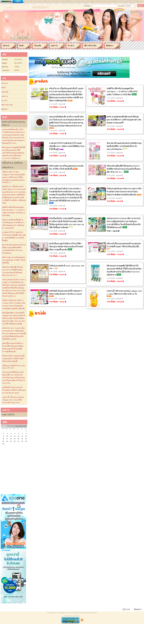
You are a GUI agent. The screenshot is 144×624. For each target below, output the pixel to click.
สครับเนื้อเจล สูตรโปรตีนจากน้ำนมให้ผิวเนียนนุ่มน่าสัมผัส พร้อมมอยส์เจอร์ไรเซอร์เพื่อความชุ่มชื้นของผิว (12, 347)
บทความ (4, 96)
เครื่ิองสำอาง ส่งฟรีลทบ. (12, 163)
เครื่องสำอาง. (8, 167)
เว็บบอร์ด (4, 92)
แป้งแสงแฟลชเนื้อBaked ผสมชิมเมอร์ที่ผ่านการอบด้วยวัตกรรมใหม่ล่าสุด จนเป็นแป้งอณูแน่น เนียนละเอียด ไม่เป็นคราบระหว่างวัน (13, 377)
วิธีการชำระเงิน (7, 105)
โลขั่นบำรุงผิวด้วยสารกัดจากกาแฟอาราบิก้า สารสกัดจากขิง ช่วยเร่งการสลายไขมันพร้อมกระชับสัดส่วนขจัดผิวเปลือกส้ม (13, 304)
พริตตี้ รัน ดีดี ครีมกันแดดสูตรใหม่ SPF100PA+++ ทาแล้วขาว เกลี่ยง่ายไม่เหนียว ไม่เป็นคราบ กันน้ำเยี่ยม (13, 211)
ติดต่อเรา (4, 109)
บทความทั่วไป (8, 415)
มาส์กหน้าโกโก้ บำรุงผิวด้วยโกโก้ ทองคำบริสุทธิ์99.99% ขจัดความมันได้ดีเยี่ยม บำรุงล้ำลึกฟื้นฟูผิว (14, 236)
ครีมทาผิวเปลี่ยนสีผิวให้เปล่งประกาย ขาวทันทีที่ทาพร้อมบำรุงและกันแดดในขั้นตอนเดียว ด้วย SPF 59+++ (12, 271)
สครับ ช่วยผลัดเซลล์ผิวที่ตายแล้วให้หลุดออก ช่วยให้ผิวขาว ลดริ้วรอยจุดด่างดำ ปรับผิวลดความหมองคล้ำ (13, 224)
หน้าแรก (4, 83)
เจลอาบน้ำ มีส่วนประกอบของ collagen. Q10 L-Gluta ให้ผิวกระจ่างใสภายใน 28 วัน (13, 400)
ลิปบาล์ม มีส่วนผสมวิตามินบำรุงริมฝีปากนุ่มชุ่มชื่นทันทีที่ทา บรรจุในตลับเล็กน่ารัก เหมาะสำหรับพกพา (14, 249)
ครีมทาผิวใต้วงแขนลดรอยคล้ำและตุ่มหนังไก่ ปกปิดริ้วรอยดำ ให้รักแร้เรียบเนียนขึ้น (13, 358)
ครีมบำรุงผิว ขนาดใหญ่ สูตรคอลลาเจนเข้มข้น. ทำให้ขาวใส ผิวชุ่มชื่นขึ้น (14, 260)
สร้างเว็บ (12, 1)
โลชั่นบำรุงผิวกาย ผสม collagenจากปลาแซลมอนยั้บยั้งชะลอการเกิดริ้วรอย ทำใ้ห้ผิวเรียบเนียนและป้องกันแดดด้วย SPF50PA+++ (13, 177)
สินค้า (3, 88)
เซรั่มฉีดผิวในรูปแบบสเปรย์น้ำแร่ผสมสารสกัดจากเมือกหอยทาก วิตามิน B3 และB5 (13, 390)
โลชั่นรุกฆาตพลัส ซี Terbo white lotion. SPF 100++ (13, 367)
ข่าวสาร (4, 101)
